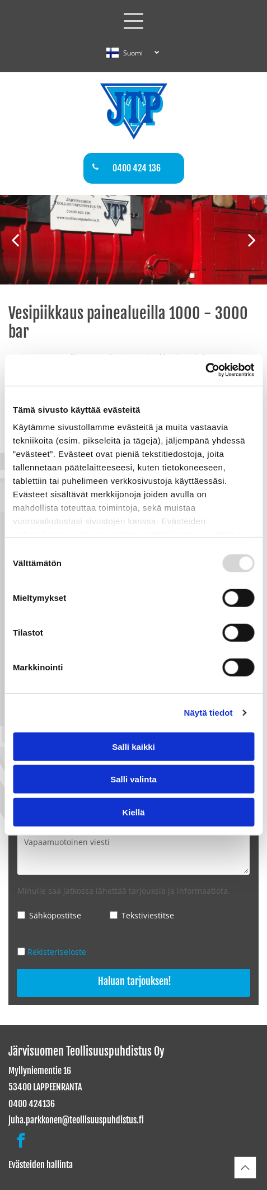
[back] (15, 239)
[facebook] (20, 1142)
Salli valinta (133, 779)
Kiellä (133, 812)
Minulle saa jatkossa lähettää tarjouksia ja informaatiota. (123, 890)
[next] (252, 239)
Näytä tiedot (208, 712)
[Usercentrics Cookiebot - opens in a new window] (205, 370)
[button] (133, 21)
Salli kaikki (133, 747)
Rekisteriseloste (56, 951)
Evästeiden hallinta (40, 1164)
